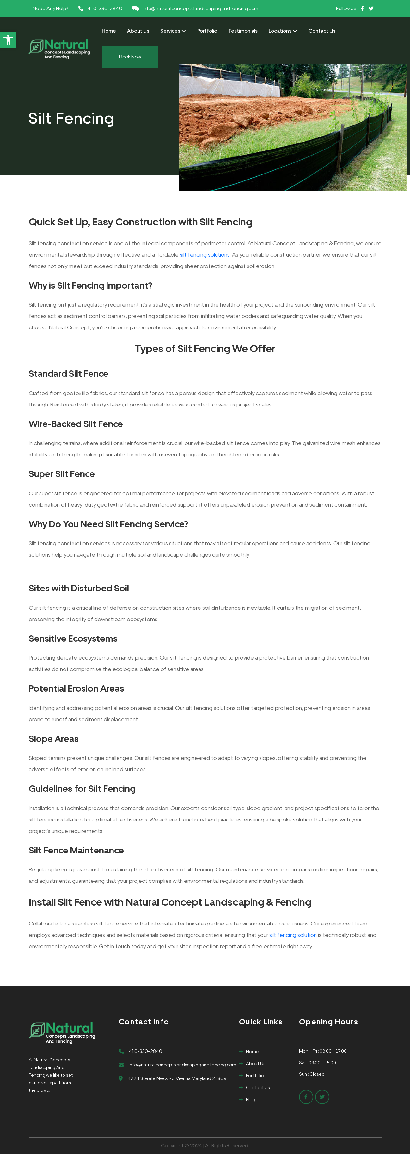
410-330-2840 (104, 8)
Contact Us (322, 31)
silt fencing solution (293, 934)
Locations (283, 31)
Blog (250, 1099)
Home (109, 31)
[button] (8, 40)
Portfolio (207, 31)
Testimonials (243, 31)
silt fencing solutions (205, 254)
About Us (138, 31)
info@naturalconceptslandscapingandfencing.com (200, 8)
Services (173, 31)
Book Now (130, 57)
